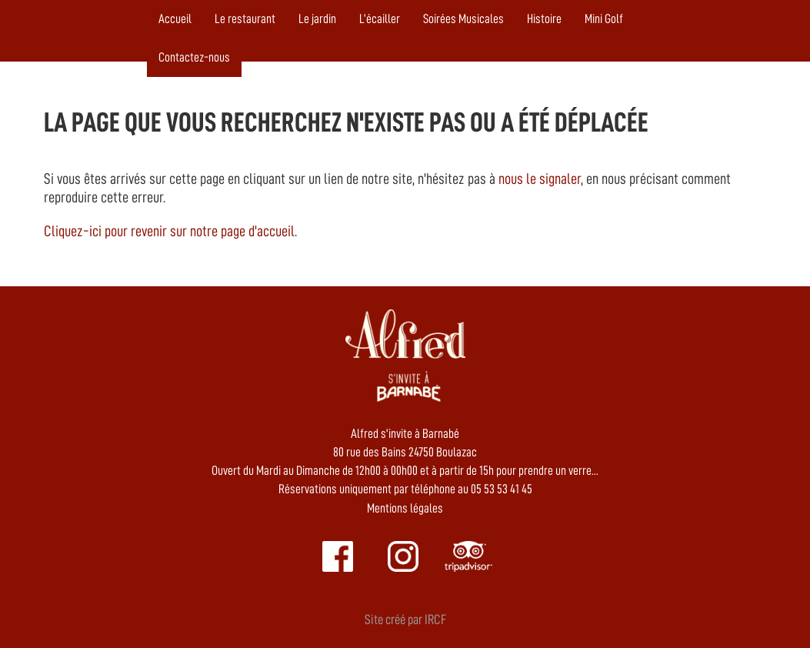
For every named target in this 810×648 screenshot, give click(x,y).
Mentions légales (405, 508)
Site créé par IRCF (405, 619)
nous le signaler (539, 178)
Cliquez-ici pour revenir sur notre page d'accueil (169, 231)
